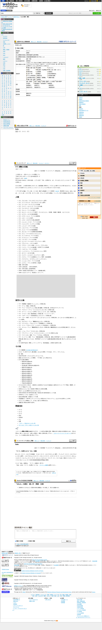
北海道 (27, 56)
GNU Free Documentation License (39, 559)
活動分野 (18, 73)
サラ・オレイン (22, 212)
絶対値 (42, 83)
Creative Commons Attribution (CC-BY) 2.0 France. (32, 570)
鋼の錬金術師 (39, 337)
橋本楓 (40, 270)
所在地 (23, 54)
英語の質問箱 (6, 123)
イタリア (33, 202)
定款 (17, 64)
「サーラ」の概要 (43, 465)
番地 (37, 54)
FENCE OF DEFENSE (43, 392)
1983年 (20, 487)
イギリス (32, 208)
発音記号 (35, 176)
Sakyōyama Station (84, 100)
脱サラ (39, 400)
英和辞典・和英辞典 (81, 602)
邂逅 (81, 192)
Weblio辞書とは (16, 599)
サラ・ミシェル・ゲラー (25, 260)
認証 (21, 61)
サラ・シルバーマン (24, 227)
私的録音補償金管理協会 (39, 460)
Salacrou (81, 113)
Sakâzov (81, 102)
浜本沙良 (25, 266)
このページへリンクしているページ (62, 433)
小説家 (37, 208)
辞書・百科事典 (6, 70)
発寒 (35, 56)
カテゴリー (47, 163)
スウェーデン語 (44, 193)
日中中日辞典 (27, 0)
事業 (28, 65)
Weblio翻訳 (79, 604)
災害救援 (39, 71)
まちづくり (51, 67)
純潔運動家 (35, 229)
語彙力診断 (6, 125)
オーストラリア (32, 204)
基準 (29, 83)
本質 (73, 180)
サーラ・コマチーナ (50, 456)
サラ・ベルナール (23, 249)
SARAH (21, 417)
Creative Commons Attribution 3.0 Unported (31, 573)
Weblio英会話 (6, 121)
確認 (81, 185)
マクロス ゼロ (34, 331)
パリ (24, 487)
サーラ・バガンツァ (40, 456)
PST (27, 83)
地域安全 (50, 71)
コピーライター (66, 212)
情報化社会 (39, 75)
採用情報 (63, 602)
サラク (20, 352)
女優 (39, 204)
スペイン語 (21, 193)
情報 (19, 91)
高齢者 (39, 62)
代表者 (17, 59)
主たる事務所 (19, 54)
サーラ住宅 (30, 460)
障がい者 (35, 62)
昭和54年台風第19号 (27, 379)
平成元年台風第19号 (27, 383)
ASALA (36, 487)
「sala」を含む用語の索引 (22, 544)
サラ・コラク (22, 220)
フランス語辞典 (80, 608)
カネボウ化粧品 (48, 385)
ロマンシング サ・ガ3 (43, 311)
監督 (17, 91)
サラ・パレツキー (23, 239)
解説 (36, 451)
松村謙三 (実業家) (84, 180)
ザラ (28, 131)
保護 (53, 77)
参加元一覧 (98, 10)
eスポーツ (25, 272)
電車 (4, 42)
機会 (45, 77)
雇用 (43, 77)
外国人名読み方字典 (22, 125)
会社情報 (63, 601)
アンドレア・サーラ (64, 454)
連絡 (28, 79)
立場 (48, 62)
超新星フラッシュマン (33, 304)
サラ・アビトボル (23, 200)
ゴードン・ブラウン (40, 245)
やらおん (82, 173)
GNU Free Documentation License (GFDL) (33, 563)
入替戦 (81, 85)
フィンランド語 (57, 193)
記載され (20, 64)
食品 (4, 64)
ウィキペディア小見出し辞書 (25, 440)
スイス (29, 255)
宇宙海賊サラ (42, 323)
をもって (35, 65)
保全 (31, 71)
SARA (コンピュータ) (24, 388)
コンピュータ (6, 40)
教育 (59, 64)
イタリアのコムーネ (30, 456)
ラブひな (40, 335)
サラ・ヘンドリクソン (24, 251)
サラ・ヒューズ (22, 241)
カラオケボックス (35, 390)
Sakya (80, 99)
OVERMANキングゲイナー (37, 315)
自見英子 (82, 190)
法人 (17, 61)
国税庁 (47, 81)
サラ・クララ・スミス (24, 216)
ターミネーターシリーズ (44, 317)
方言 (4, 68)
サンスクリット (62, 180)
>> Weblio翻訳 (97, 201)
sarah (30, 394)
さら (20, 419)
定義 (81, 188)
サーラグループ (70, 458)
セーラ (20, 411)
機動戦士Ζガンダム (38, 321)
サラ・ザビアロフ (23, 321)
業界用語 (5, 38)
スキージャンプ (40, 251)
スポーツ (59, 69)
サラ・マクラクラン (24, 259)
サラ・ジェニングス (24, 224)
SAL (80, 105)
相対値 (35, 83)
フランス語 (29, 191)
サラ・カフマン (22, 214)
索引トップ (33, 41)
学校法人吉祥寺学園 (85, 195)
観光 (28, 69)
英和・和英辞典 (19, 0)
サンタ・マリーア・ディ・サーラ (51, 458)
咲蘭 (20, 264)
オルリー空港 (30, 487)
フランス (26, 187)
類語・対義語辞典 (10, 0)
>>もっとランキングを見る (94, 197)
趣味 (4, 59)
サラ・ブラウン (22, 245)
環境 (61, 64)
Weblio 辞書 (93, 0)
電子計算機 (44, 388)
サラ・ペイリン (22, 247)
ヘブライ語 (29, 176)
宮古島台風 (24, 365)
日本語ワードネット (18, 585)
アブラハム (52, 185)
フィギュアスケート (39, 200)
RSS (57, 620)
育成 (34, 75)
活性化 (34, 77)
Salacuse (81, 115)
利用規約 (15, 604)
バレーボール (39, 202)
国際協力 (39, 73)
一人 (46, 64)
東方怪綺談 (46, 342)
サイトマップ (16, 607)
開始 (29, 85)
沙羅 (20, 421)
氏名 (20, 59)
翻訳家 (59, 212)
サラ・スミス (22, 229)
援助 (34, 79)
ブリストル (30, 355)
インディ (36, 355)
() (52, 83)
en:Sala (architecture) (31, 350)
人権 (54, 62)
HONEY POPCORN (28, 270)
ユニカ (24, 390)
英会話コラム (6, 120)
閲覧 (17, 89)
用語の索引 (39, 41)
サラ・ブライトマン (24, 243)
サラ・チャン (22, 233)
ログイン (86, 0)
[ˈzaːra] (57, 191)
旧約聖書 (40, 185)
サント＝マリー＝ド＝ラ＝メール (38, 187)
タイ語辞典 (79, 611)
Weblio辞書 (94, 561)
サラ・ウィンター (23, 204)
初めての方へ (92, 10)
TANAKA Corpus (5, 569)
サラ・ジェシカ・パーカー (25, 222)
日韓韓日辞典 (34, 0)
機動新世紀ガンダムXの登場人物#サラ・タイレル (63, 327)
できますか (37, 64)
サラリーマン (22, 400)
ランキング (45, 41)
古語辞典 (41, 0)
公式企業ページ (64, 599)
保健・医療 (29, 67)
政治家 (34, 247)
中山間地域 (44, 69)
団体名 (17, 50)
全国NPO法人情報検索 (23, 41)
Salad (80, 117)
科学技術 (50, 75)
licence (93, 592)
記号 (3, 115)
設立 (19, 61)
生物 (4, 63)
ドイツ (28, 218)
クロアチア (29, 220)
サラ (20, 131)
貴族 (39, 224)
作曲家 (54, 212)
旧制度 (43, 81)
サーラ (24, 131)
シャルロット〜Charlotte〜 (42, 325)
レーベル (40, 355)
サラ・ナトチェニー (24, 237)
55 (50, 487)
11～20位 (86, 170)
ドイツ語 (35, 191)
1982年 (34, 385)
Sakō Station (82, 104)
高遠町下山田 (32, 54)
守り (56, 62)
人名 (4, 66)
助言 (31, 79)
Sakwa (80, 97)
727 (35, 54)
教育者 (38, 216)
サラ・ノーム (22, 331)
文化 (4, 53)
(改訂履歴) (37, 561)
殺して (47, 487)
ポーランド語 (35, 193)
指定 (40, 79)
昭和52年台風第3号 (27, 377)
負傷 (55, 487)
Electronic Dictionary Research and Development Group (59, 592)
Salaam (81, 108)
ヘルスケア (5, 57)
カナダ (29, 253)
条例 (38, 79)
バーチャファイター (39, 333)
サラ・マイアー (22, 255)
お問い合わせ (48, 599)
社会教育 (39, 67)
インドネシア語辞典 (81, 610)
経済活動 (29, 77)
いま (80, 88)
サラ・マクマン (22, 257)
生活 (4, 55)
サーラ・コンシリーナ (61, 456)
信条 (41, 64)
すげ (80, 75)
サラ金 (34, 400)
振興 (54, 75)
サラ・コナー (22, 218)
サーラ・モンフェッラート (24, 458)
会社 (61, 458)
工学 (4, 47)
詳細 (25, 178)
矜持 (81, 183)
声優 (36, 237)
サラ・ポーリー (22, 253)
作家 (35, 239)
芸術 (55, 69)
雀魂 (27, 305)
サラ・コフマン (22, 262)
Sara (20, 415)
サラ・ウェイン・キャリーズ (26, 206)
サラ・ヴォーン (22, 210)
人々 (52, 62)
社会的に (43, 62)
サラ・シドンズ (22, 226)
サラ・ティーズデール (24, 235)
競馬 (20, 357)
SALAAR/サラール (83, 110)
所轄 (17, 52)
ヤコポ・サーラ (40, 454)
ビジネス (10, 16)
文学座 (30, 268)
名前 (32, 180)
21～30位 (92, 170)
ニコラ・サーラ (21, 454)
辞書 (3, 0)
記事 (23, 451)
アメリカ (36, 206)
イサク (60, 185)
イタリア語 (28, 193)
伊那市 (27, 54)
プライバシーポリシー (18, 605)
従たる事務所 (19, 56)
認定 (17, 84)
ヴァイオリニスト (43, 212)
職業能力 (39, 77)
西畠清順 (82, 175)
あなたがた (61, 62)
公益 (37, 65)
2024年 (40, 385)
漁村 (40, 69)
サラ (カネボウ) (22, 385)
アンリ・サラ (82, 81)
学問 (4, 51)
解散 (17, 94)
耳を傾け (53, 64)
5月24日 (82, 178)
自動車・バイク (6, 43)
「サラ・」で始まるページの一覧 (27, 423)
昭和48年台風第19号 (27, 375)
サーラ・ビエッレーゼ (37, 458)
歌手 (34, 210)
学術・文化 (50, 69)
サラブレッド (28, 357)
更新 (60, 81)
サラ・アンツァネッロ (24, 202)
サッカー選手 (54, 454)
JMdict (24, 592)
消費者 (49, 77)
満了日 (37, 85)
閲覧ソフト (37, 174)
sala (17, 169)
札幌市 (30, 56)
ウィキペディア (21, 163)
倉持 (27, 59)
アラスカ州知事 (45, 247)
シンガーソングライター (40, 259)
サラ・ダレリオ (22, 231)
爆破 (39, 487)
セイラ (20, 413)
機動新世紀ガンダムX (37, 327)
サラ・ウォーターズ (24, 208)
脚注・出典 (82, 78)
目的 (24, 64)
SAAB (32, 388)
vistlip (29, 396)
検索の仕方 (15, 601)
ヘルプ (99, 0)
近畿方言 (21, 402)
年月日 (23, 61)
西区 (33, 56)
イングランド (33, 224)
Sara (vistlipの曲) (23, 396)
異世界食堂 (33, 313)
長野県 (27, 52)
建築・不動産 (6, 49)
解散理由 (28, 95)
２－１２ (42, 56)
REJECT (34, 272)
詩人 (37, 235)
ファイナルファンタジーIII (39, 309)
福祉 (56, 64)
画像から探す (32, 601)
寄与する (40, 65)
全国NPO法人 (16, 16)
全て (2, 34)
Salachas (81, 112)
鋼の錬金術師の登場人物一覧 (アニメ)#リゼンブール (62, 339)
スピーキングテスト (8, 127)
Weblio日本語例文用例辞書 (24, 480)
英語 (40, 191)
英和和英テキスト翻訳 (23, 527)
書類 (19, 89)
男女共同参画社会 (52, 73)
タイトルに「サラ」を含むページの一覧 (29, 425)
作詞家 (50, 212)
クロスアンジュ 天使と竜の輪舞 (34, 307)
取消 (52, 85)
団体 (65, 458)
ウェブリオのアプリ (33, 599)
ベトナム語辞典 (80, 612)
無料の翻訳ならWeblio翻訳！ (27, 5)
